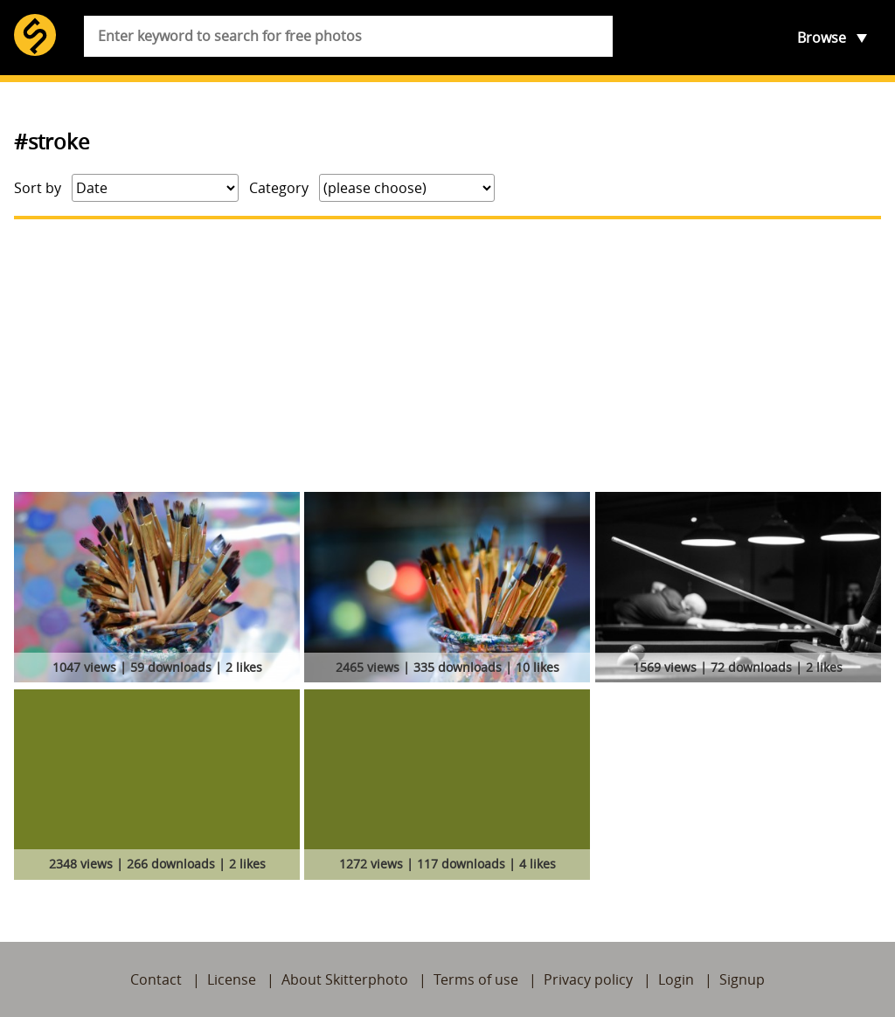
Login (676, 979)
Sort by (37, 187)
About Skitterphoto (344, 979)
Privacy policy (588, 979)
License (231, 979)
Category (279, 187)
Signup (742, 979)
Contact (156, 979)
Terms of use (476, 979)
